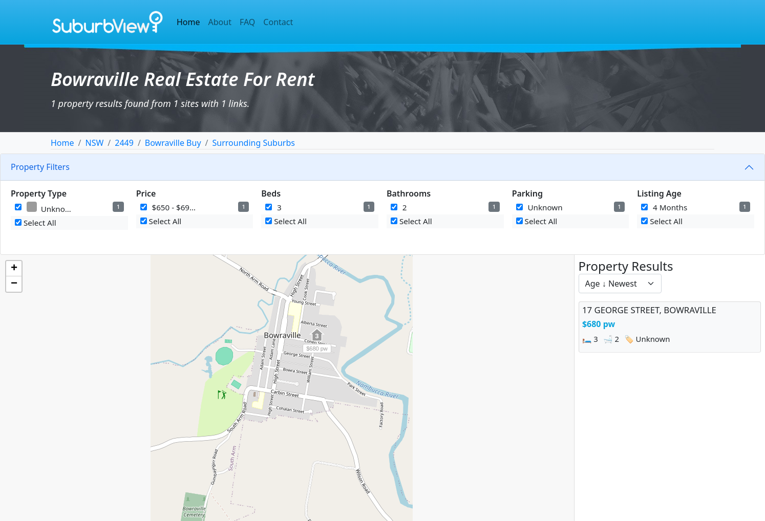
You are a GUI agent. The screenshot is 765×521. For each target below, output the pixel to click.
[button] (316, 340)
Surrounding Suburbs (254, 142)
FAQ (247, 22)
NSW (94, 142)
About (219, 22)
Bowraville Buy (173, 142)
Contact (278, 22)
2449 (124, 142)
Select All (35, 223)
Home (188, 22)
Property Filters (40, 166)
